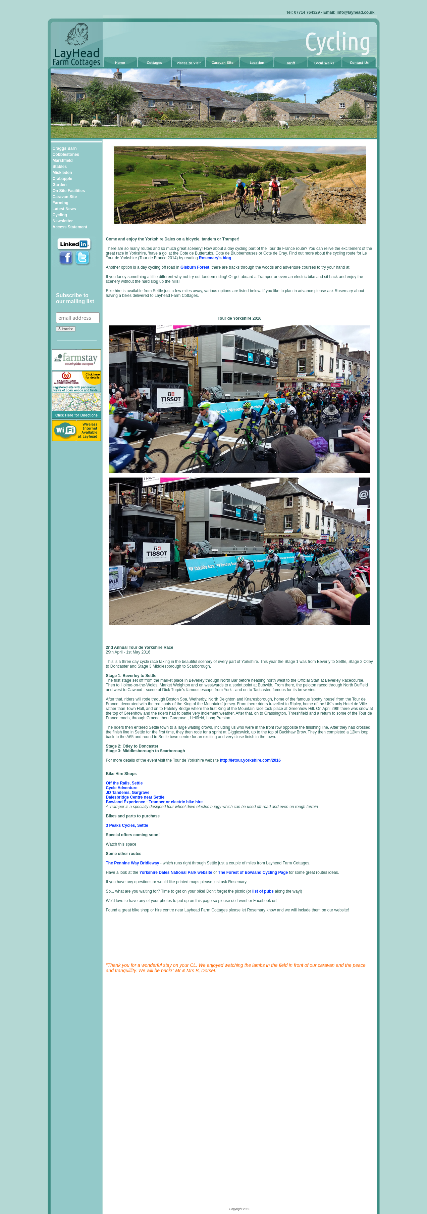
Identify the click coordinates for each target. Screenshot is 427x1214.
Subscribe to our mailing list (75, 298)
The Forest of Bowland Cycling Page (253, 872)
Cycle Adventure (122, 787)
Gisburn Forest (194, 267)
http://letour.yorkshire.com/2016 (250, 760)
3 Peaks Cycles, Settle (127, 825)
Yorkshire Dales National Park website (176, 872)
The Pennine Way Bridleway (132, 863)
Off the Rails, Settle (124, 783)
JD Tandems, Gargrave (128, 792)
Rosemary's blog (215, 258)
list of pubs (263, 891)
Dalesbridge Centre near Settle (135, 797)
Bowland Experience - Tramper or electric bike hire (154, 802)
